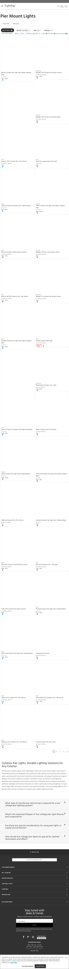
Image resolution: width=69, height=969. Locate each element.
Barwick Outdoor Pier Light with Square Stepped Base (16, 74)
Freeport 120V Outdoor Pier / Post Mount (14, 162)
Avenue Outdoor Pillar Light (44, 341)
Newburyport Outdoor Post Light (46, 385)
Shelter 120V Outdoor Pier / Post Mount (13, 698)
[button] (2, 6)
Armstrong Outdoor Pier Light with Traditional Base (17, 654)
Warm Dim (18, 24)
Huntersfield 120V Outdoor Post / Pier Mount (49, 698)
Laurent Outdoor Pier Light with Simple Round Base (16, 430)
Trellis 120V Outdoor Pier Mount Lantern (13, 609)
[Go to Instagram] (33, 942)
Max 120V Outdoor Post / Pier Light (47, 565)
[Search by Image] (62, 6)
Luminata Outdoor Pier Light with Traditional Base (51, 521)
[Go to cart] (66, 5)
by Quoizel (39, 164)
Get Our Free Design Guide (34, 865)
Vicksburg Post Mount (43, 654)
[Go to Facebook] (24, 942)
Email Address (21, 926)
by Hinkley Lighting (41, 75)
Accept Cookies (40, 966)
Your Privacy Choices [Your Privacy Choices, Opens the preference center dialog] (27, 966)
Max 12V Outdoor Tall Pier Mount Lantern (14, 252)
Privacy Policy (48, 935)
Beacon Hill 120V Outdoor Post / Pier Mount (14, 297)
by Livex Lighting (40, 388)
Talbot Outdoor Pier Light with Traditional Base (15, 474)
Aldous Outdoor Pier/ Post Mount (46, 430)
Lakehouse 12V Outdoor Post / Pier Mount (14, 742)
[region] (34, 962)
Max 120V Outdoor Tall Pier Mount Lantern (14, 565)
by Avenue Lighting (41, 343)
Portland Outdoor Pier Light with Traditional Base (51, 609)
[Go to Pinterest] (28, 942)
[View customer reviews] (41, 943)
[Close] (66, 957)
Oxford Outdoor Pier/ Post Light (46, 742)
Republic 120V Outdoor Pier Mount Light (48, 117)
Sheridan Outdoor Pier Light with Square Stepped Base (16, 342)
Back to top (34, 857)
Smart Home (7, 24)
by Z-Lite (3, 77)
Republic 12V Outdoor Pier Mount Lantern (48, 297)
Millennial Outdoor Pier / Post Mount (12, 521)
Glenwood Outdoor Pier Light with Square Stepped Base (51, 475)
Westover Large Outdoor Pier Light (46, 162)
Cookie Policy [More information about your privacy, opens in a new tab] (13, 962)
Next (68, 752)
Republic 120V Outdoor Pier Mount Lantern (49, 73)
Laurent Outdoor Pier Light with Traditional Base (16, 206)
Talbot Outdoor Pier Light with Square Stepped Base (50, 207)
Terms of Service (22, 936)
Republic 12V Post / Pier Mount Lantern (48, 252)
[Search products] (59, 6)
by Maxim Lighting (41, 432)
